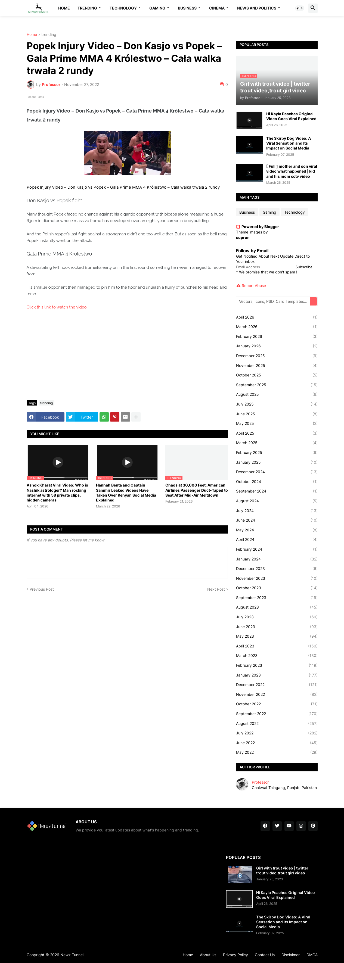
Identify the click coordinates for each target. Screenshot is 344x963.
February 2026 (277, 336)
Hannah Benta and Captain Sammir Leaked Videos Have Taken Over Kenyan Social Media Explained (126, 492)
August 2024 (277, 501)
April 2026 (277, 317)
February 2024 (277, 549)
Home (64, 8)
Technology (123, 8)
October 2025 (277, 375)
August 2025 (277, 394)
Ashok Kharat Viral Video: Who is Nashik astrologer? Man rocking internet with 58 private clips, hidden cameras (57, 492)
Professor (260, 782)
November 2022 (277, 694)
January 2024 (277, 559)
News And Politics (256, 8)
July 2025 (277, 404)
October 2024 (277, 481)
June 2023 (277, 626)
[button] (299, 8)
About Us (208, 954)
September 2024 (277, 491)
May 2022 (277, 752)
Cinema (217, 8)
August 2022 (277, 723)
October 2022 (277, 704)
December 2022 (277, 684)
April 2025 (277, 433)
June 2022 (277, 743)
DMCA (312, 954)
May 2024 (277, 530)
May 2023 (277, 636)
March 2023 (277, 655)
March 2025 (277, 442)
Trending (87, 8)
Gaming (157, 8)
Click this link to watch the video (57, 307)
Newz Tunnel (71, 954)
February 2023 (277, 665)
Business (187, 8)
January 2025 (277, 462)
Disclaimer (290, 954)
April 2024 (277, 539)
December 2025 (277, 356)
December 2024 (277, 472)
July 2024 (277, 510)
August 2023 (277, 607)
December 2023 (277, 568)
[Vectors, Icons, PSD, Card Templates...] (273, 301)
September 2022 (277, 713)
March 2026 (277, 326)
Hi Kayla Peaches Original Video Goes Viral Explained (291, 116)
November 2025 (277, 365)
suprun (243, 237)
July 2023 (277, 617)
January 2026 (277, 346)
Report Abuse (254, 285)
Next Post (216, 589)
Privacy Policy (235, 954)
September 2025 (277, 385)
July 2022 (277, 733)
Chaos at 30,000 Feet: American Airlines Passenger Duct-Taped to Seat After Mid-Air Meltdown (196, 490)
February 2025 (277, 452)
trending (48, 35)
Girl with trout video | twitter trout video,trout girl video (282, 870)
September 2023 (277, 597)
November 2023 (277, 578)
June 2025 (277, 414)
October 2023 (277, 588)
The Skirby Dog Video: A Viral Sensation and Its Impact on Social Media (288, 143)
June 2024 (277, 520)
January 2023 (277, 675)
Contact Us (265, 954)
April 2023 (277, 646)
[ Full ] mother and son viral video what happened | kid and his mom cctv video (291, 171)
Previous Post (42, 589)
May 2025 (277, 423)
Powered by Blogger (257, 226)
